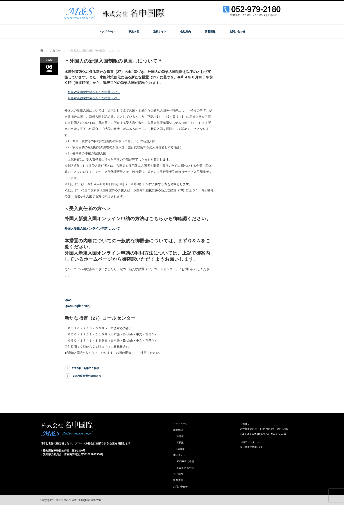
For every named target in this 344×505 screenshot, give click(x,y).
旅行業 (180, 436)
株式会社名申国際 (66, 499)
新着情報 (210, 31)
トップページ (107, 31)
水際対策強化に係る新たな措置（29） (94, 98)
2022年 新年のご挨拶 (85, 368)
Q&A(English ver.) (78, 306)
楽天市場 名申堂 (185, 467)
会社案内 (185, 31)
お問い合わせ (237, 31)
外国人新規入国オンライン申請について (92, 228)
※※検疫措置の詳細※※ (86, 375)
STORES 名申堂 (185, 461)
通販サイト (159, 31)
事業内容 (134, 31)
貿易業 (180, 442)
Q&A (67, 299)
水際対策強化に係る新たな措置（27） (94, 92)
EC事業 (180, 449)
